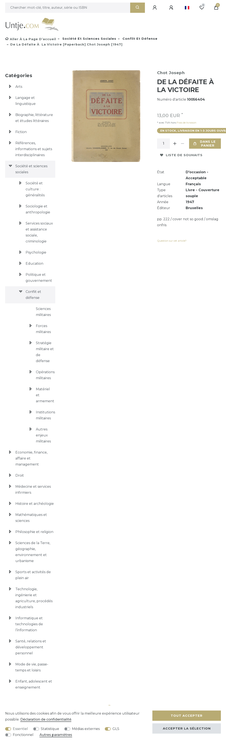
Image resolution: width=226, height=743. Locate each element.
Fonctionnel (23, 735)
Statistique (50, 729)
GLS (115, 729)
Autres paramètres (55, 735)
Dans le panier (204, 143)
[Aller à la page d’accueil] (30, 39)
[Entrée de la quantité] (163, 143)
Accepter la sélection (187, 728)
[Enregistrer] (172, 7)
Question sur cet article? (172, 240)
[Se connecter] (155, 7)
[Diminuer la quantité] (183, 143)
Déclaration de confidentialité (45, 719)
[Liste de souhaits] (201, 7)
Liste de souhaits (181, 155)
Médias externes (86, 729)
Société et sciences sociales (88, 39)
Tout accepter (187, 716)
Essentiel (20, 729)
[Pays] (187, 7)
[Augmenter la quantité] (175, 143)
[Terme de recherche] (67, 8)
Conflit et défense (139, 39)
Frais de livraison (186, 122)
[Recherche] (137, 8)
